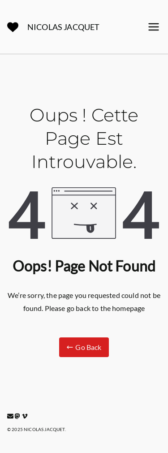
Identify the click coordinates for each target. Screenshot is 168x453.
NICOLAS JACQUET (63, 27)
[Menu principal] (153, 27)
